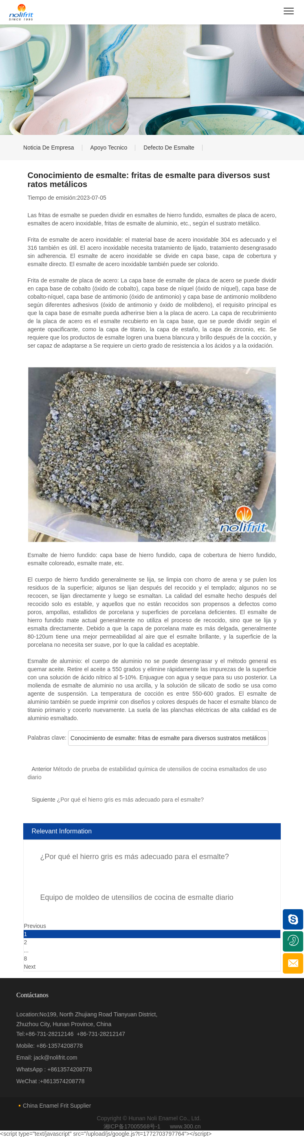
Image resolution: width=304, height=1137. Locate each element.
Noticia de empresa (48, 147)
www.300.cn (185, 1126)
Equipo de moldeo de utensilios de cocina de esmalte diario (136, 897)
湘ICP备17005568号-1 (133, 1126)
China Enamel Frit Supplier (57, 1105)
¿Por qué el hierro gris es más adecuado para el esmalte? (134, 857)
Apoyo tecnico (109, 147)
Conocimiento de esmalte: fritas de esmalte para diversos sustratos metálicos (168, 738)
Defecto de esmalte (169, 147)
